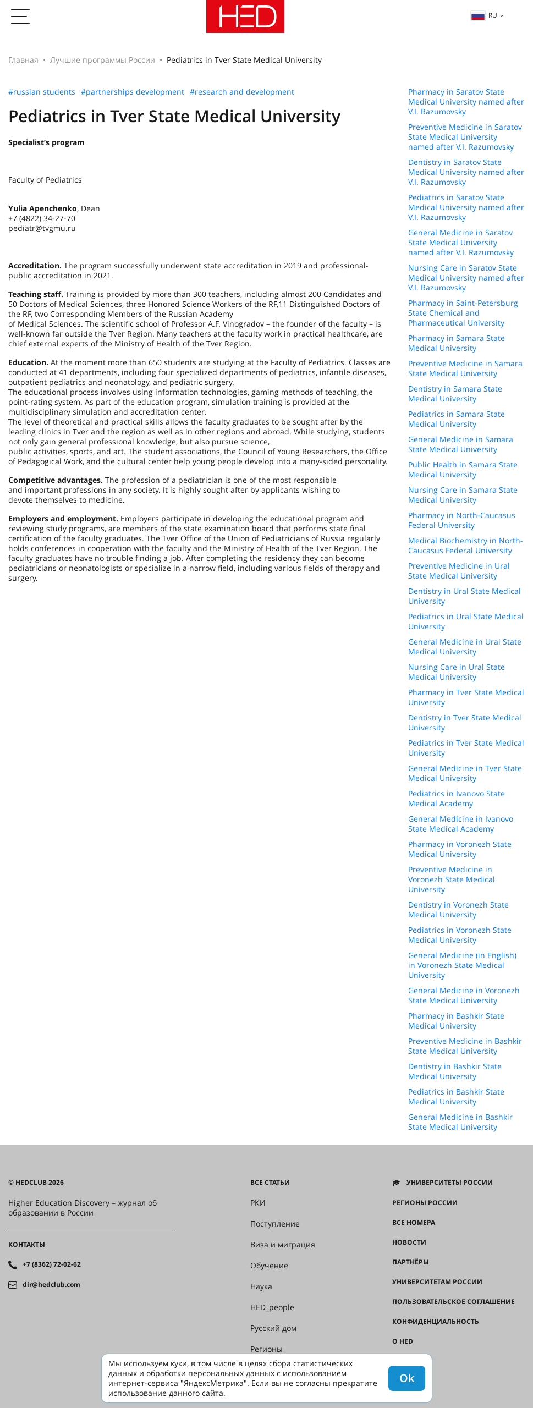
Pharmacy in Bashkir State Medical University (456, 1021)
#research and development (242, 92)
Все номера (413, 1222)
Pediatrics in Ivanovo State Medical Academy (456, 799)
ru (484, 15)
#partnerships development (132, 92)
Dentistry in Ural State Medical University (464, 596)
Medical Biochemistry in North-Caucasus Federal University (465, 546)
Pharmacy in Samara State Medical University (456, 343)
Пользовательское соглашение (453, 1301)
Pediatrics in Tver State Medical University (466, 748)
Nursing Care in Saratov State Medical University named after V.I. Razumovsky (466, 278)
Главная (23, 59)
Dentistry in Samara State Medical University (455, 394)
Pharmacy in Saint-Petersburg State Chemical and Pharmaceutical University (463, 313)
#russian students (41, 92)
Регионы (266, 1349)
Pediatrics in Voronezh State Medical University (460, 935)
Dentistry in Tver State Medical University (464, 723)
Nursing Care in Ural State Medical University (456, 672)
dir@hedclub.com (51, 1284)
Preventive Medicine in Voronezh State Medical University (451, 879)
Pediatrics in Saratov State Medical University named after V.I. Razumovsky (466, 207)
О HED (402, 1341)
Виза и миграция (282, 1245)
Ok (406, 1378)
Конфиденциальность (435, 1321)
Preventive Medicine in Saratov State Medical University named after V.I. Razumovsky (465, 137)
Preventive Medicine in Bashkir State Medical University (465, 1046)
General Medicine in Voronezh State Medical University (464, 995)
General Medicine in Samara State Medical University (460, 444)
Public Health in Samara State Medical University (463, 470)
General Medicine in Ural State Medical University (464, 647)
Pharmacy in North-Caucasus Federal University (461, 520)
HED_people (272, 1307)
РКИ (258, 1203)
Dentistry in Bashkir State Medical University (455, 1071)
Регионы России (425, 1202)
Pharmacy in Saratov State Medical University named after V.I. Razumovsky (466, 102)
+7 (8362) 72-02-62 (52, 1264)
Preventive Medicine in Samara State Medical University (465, 368)
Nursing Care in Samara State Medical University (463, 495)
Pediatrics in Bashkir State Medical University (456, 1097)
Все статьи (270, 1182)
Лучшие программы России (102, 59)
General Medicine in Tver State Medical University (465, 773)
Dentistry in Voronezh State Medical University (458, 910)
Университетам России (437, 1282)
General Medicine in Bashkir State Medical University (460, 1122)
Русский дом (273, 1328)
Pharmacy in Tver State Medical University (466, 697)
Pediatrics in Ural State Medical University (466, 621)
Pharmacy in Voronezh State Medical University (460, 849)
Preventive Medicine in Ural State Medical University (459, 571)
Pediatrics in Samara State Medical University (456, 419)
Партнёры (410, 1262)
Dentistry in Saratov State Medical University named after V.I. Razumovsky (466, 172)
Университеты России (449, 1182)
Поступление (275, 1224)
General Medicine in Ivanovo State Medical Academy (460, 824)
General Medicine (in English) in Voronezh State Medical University (462, 965)
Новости (409, 1242)
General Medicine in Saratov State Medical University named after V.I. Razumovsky (461, 242)
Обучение (269, 1265)
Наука (261, 1286)
